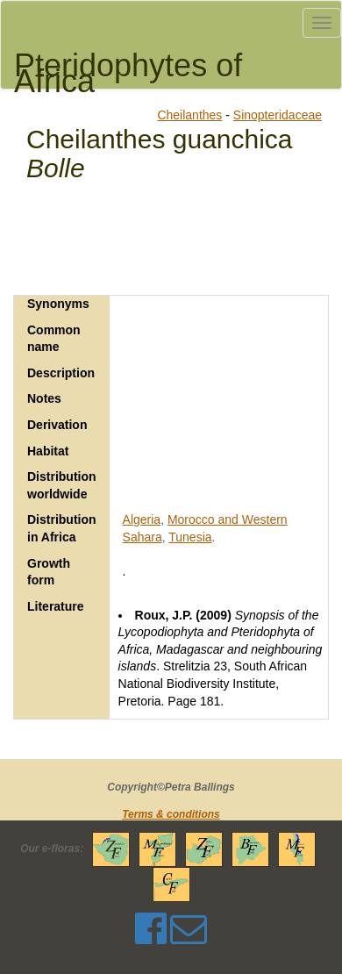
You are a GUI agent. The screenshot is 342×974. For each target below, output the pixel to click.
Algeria (142, 519)
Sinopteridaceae (277, 115)
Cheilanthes (189, 115)
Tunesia (189, 537)
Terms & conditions (171, 814)
